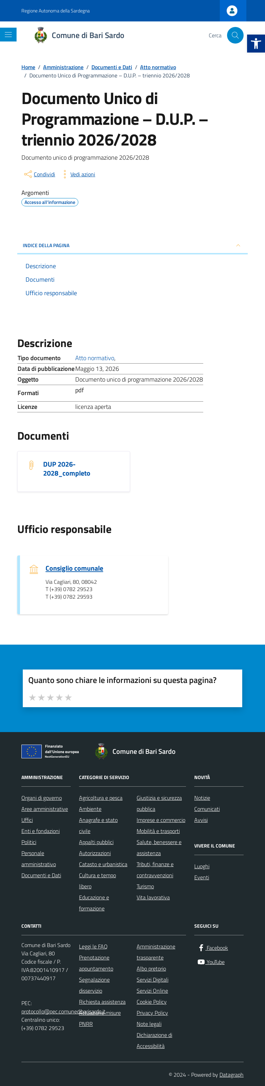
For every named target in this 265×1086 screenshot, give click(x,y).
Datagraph (231, 1074)
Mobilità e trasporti (158, 831)
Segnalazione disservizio (94, 985)
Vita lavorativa (153, 897)
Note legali (149, 1024)
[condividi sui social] (39, 174)
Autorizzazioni (95, 853)
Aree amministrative (44, 809)
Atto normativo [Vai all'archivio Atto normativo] (94, 358)
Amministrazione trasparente (156, 952)
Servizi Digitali (152, 979)
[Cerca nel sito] (235, 35)
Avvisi (201, 820)
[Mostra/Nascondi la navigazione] (8, 34)
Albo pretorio (151, 968)
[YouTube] (210, 962)
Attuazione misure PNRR (100, 1018)
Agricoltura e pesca (100, 798)
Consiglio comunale (74, 568)
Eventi (201, 877)
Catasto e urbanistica (103, 864)
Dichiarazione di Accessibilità (154, 1040)
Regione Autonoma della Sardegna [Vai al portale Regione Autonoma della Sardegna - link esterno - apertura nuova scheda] (55, 10)
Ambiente (90, 809)
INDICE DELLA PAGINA (132, 245)
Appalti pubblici (96, 842)
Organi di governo (41, 798)
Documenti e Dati (41, 875)
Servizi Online (152, 990)
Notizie (202, 798)
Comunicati (207, 809)
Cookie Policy (152, 1002)
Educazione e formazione (94, 902)
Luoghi (201, 866)
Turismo (145, 886)
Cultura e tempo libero (97, 880)
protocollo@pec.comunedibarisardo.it (63, 1011)
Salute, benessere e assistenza (159, 847)
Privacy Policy (152, 1013)
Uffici (27, 820)
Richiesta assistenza (102, 1002)
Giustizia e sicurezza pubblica (159, 803)
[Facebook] (212, 948)
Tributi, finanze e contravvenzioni (155, 869)
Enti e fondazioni (40, 831)
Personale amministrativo (38, 858)
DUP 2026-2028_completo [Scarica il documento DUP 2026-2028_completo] (66, 469)
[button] (256, 44)
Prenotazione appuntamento (96, 963)
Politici (28, 842)
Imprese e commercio (161, 820)
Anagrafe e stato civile (98, 825)
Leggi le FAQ (93, 946)
